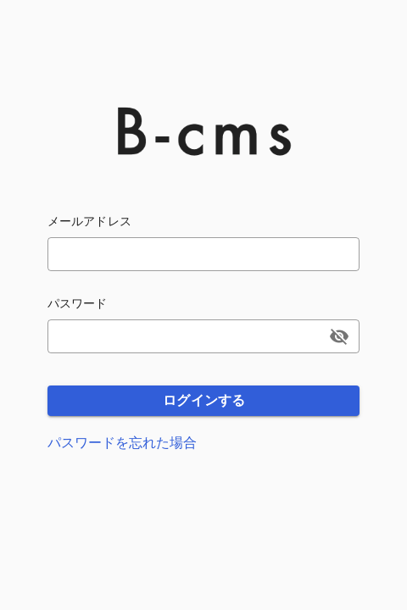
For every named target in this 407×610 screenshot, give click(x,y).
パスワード (77, 303)
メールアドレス (89, 221)
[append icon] (339, 336)
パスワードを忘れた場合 (122, 443)
